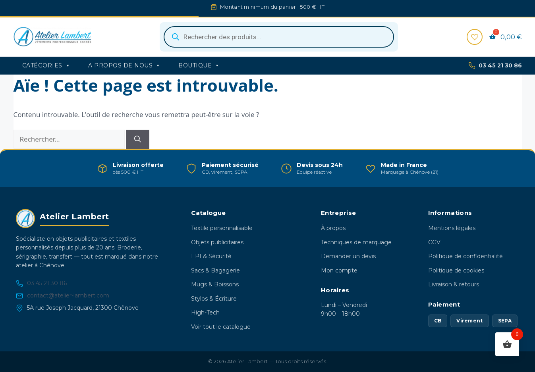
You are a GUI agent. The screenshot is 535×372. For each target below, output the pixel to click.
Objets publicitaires (217, 242)
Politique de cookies (456, 270)
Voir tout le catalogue (221, 326)
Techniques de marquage (356, 242)
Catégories (46, 65)
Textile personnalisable (222, 228)
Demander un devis (348, 256)
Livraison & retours (453, 284)
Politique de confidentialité (465, 256)
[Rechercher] (137, 139)
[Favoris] (475, 37)
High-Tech (205, 312)
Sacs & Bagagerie (215, 270)
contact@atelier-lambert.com (62, 295)
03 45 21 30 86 (495, 65)
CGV (434, 242)
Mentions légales (451, 228)
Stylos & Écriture (214, 298)
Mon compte (339, 270)
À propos (333, 228)
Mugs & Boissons (215, 284)
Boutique (199, 65)
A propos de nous (124, 65)
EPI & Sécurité (211, 256)
